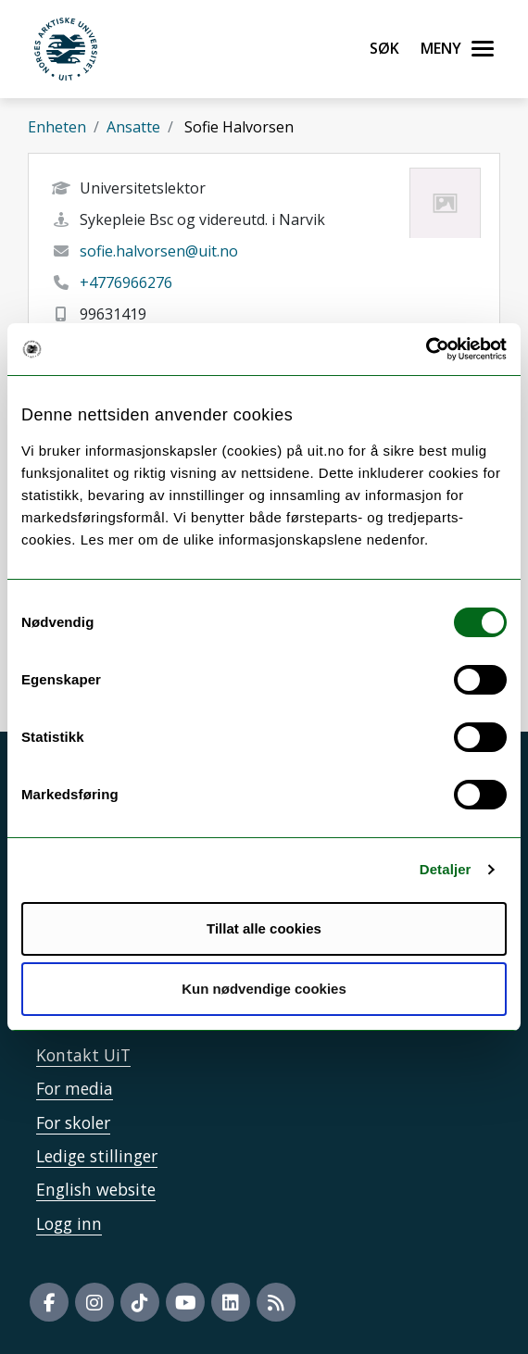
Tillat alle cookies (264, 928)
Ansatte (133, 127)
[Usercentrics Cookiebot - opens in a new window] (426, 349)
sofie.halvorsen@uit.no (159, 251)
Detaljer (445, 869)
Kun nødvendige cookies (264, 989)
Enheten (57, 127)
